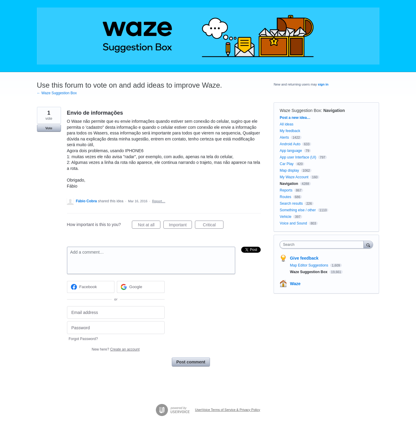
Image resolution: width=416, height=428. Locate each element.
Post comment (190, 362)
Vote (48, 128)
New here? (115, 349)
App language (291, 151)
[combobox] (323, 245)
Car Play (286, 164)
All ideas (286, 124)
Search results (291, 203)
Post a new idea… (295, 118)
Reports (286, 190)
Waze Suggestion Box (300, 110)
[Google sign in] (141, 287)
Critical (213, 225)
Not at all (149, 225)
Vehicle (285, 217)
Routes (285, 197)
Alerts (284, 137)
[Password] (116, 327)
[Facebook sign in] (91, 287)
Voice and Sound (293, 223)
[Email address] (116, 312)
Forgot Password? (83, 339)
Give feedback (304, 258)
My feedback (290, 131)
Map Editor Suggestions (309, 265)
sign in (323, 84)
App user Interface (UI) (298, 157)
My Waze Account (294, 177)
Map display (289, 170)
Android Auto (290, 144)
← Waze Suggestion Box (57, 93)
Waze (295, 283)
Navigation (334, 110)
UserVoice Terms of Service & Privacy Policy (227, 409)
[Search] (368, 244)
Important (180, 225)
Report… (158, 201)
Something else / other (298, 210)
